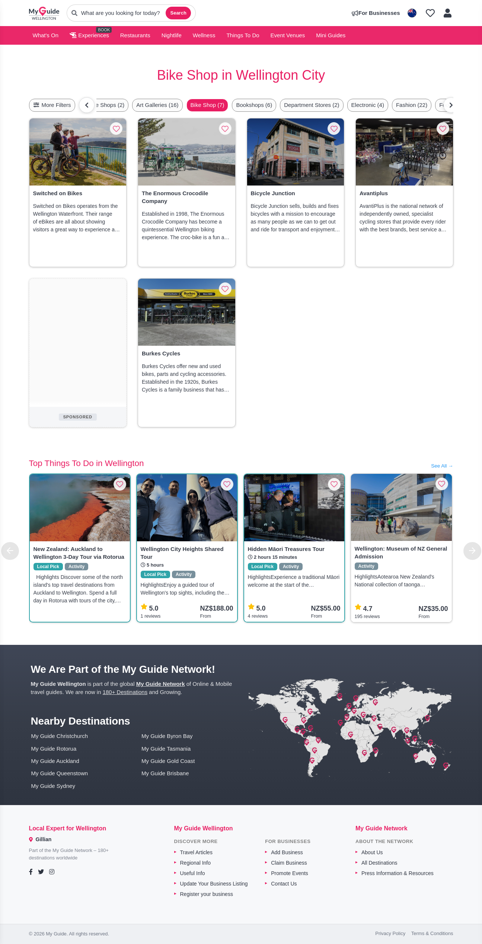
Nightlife (172, 35)
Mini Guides (330, 35)
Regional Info (195, 863)
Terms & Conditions (432, 933)
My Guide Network (160, 684)
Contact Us (284, 884)
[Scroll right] (451, 105)
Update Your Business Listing (214, 884)
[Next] (472, 551)
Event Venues (288, 35)
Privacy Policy (390, 933)
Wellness (204, 35)
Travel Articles (196, 852)
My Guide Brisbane (165, 773)
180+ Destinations (125, 692)
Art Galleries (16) (157, 105)
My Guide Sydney (53, 786)
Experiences (89, 35)
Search (178, 13)
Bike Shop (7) (207, 105)
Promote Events (289, 873)
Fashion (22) (411, 105)
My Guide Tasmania (166, 748)
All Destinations (379, 863)
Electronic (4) (367, 105)
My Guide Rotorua (54, 748)
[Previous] (10, 551)
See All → (442, 466)
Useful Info (192, 873)
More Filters (52, 105)
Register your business (206, 894)
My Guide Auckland (55, 761)
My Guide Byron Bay (167, 736)
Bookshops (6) (254, 105)
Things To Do (242, 35)
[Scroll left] (87, 105)
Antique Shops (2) (102, 105)
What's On (46, 35)
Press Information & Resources (397, 873)
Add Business (287, 852)
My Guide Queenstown (59, 773)
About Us (372, 852)
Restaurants (135, 35)
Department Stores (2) (311, 105)
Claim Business (289, 863)
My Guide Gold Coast (168, 761)
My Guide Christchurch (59, 736)
